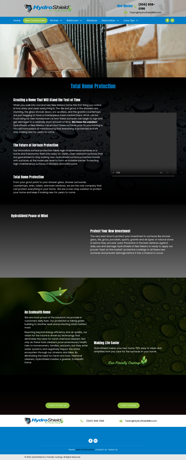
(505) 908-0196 (95, 420)
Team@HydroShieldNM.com (145, 12)
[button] (61, 20)
